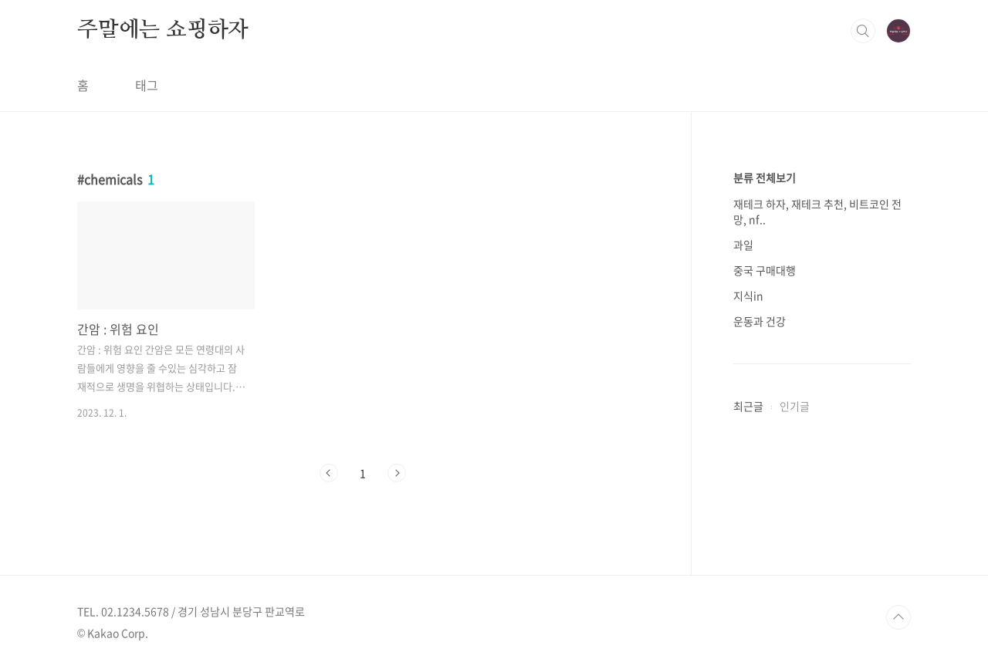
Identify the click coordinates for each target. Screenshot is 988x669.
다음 (396, 473)
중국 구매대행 (764, 270)
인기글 (795, 406)
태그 (146, 85)
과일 (743, 244)
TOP (898, 617)
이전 (329, 473)
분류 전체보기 (764, 177)
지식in (748, 295)
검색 (863, 30)
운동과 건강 (759, 321)
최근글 (748, 406)
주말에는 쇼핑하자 (163, 30)
